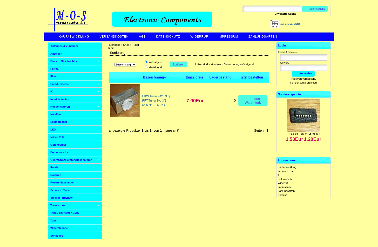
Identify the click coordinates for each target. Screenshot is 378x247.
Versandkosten (114, 36)
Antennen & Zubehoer (64, 46)
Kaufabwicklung (74, 36)
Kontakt (282, 195)
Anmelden (303, 73)
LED (53, 129)
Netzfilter (56, 114)
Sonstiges (56, 235)
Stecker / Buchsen (61, 197)
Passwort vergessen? (303, 78)
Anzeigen (56, 53)
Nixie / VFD (57, 137)
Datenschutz (168, 36)
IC (51, 91)
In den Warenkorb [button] (253, 100)
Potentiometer (59, 152)
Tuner (135, 44)
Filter (53, 76)
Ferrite (54, 68)
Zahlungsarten (263, 36)
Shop (126, 44)
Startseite (114, 44)
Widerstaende (59, 228)
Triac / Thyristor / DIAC (64, 212)
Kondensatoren (60, 106)
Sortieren (178, 64)
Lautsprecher (58, 121)
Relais (54, 167)
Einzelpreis (194, 77)
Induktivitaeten (59, 99)
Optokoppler (58, 144)
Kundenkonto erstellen (303, 82)
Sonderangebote (289, 94)
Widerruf (199, 36)
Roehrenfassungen (62, 182)
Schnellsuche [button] (315, 9)
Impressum (228, 36)
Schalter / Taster (60, 190)
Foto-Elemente (59, 84)
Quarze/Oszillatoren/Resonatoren (71, 159)
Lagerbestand (220, 77)
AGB (142, 36)
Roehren (55, 175)
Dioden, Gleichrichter (63, 61)
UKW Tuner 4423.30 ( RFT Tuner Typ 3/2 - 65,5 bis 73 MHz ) (156, 101)
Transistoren (58, 205)
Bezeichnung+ (154, 77)
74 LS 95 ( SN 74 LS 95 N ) (303, 133)
